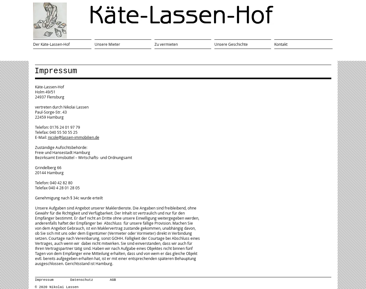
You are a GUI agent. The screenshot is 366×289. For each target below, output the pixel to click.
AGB (113, 280)
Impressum (44, 280)
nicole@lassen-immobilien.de (73, 137)
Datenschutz (81, 280)
